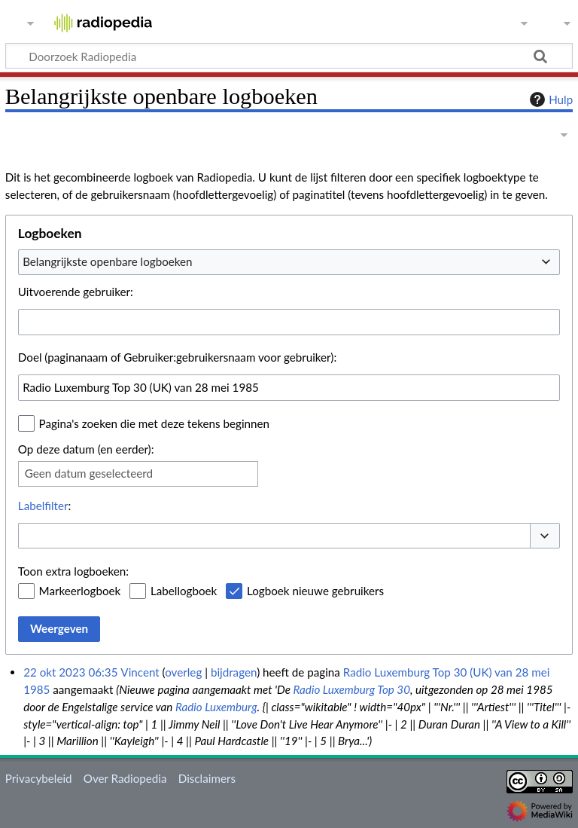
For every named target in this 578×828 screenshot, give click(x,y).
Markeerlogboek (80, 590)
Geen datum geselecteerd (89, 473)
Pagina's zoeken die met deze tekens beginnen (154, 423)
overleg (183, 672)
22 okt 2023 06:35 (70, 672)
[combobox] (289, 262)
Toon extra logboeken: (73, 571)
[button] (545, 536)
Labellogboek (184, 590)
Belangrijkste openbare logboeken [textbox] (107, 261)
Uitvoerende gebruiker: (75, 291)
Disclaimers (207, 778)
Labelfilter (43, 505)
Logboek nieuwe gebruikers (315, 590)
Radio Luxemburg (216, 706)
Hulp (549, 99)
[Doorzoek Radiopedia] (289, 56)
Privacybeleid (38, 778)
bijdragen (234, 672)
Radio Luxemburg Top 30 (352, 689)
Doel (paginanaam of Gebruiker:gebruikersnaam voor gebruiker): (177, 357)
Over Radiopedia (125, 778)
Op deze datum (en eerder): (86, 449)
